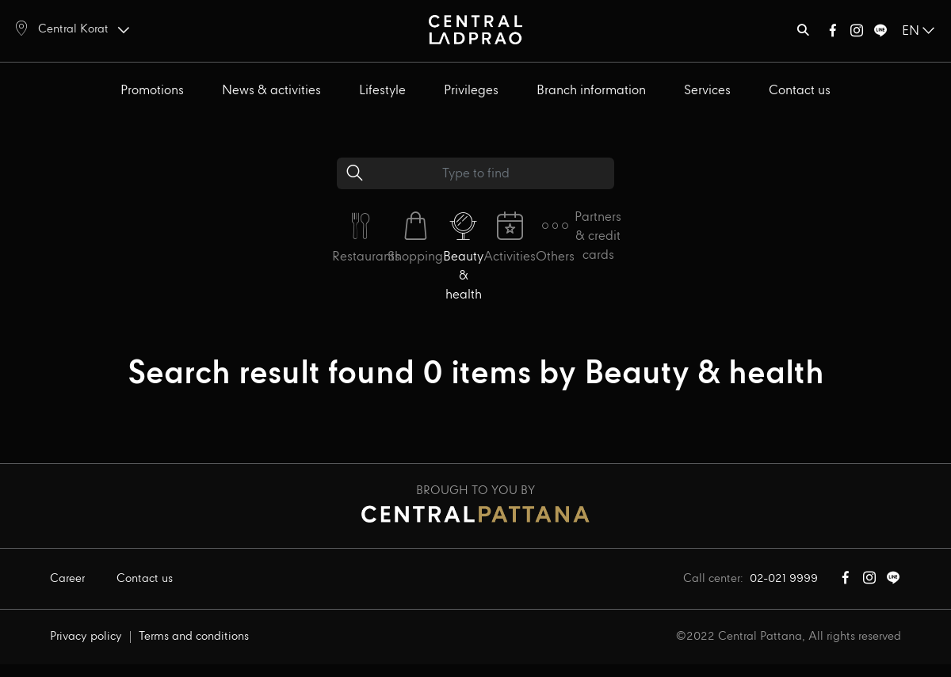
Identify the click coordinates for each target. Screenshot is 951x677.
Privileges (471, 91)
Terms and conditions (194, 636)
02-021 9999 (784, 579)
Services (707, 91)
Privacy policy (86, 636)
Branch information (591, 91)
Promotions (152, 91)
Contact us (800, 91)
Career (67, 579)
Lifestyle (382, 91)
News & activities (271, 91)
